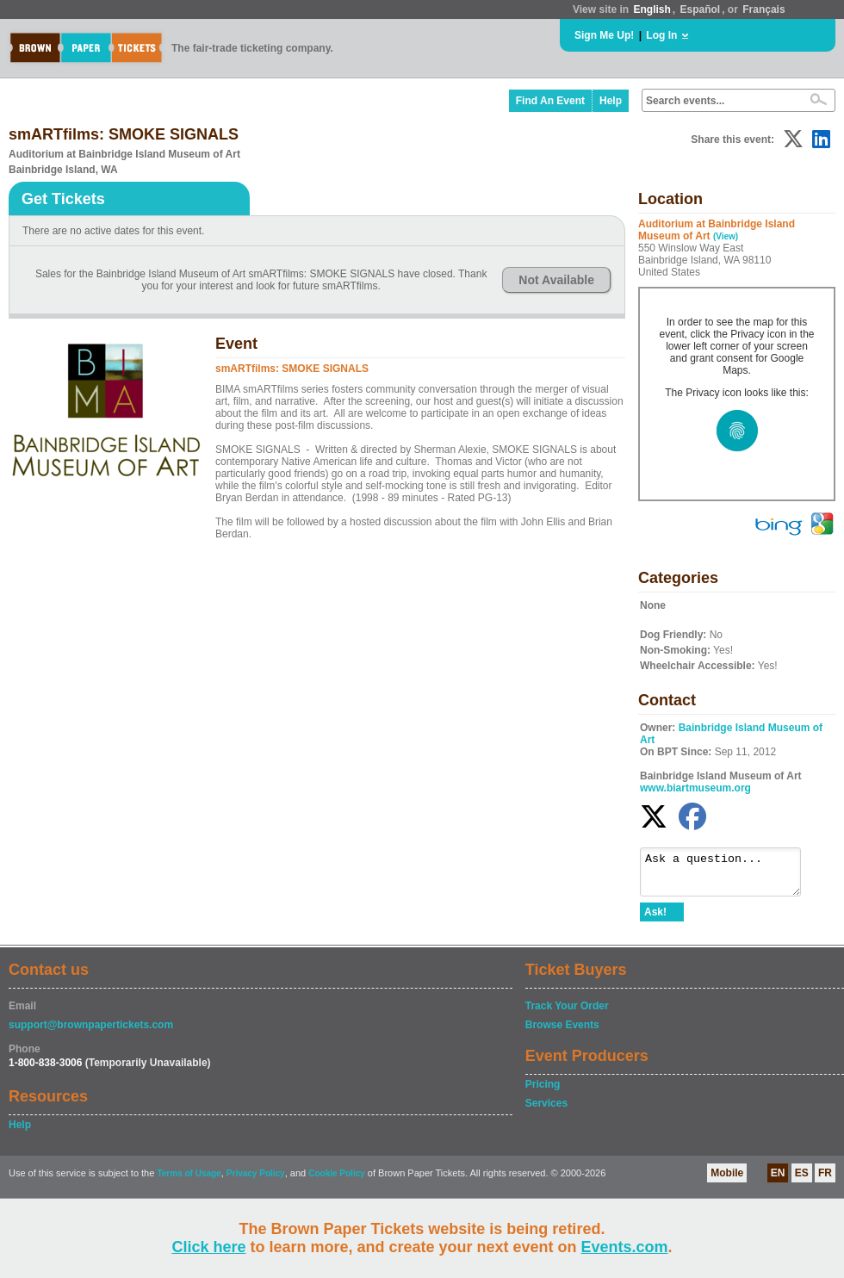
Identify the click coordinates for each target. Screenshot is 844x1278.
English (651, 9)
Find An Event (550, 101)
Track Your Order (567, 1014)
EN (778, 1181)
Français (763, 9)
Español (700, 9)
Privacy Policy (256, 1181)
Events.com (624, 1247)
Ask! (655, 920)
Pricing (543, 1092)
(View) (725, 236)
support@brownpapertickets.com (91, 1033)
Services (546, 1111)
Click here (208, 1247)
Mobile (727, 1181)
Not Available (556, 280)
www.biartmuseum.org (695, 788)
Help (610, 101)
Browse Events (562, 1033)
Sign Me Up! (604, 35)
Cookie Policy (336, 1181)
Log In (661, 35)
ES (802, 1181)
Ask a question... (729, 875)
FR (825, 1181)
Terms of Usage (188, 1181)
